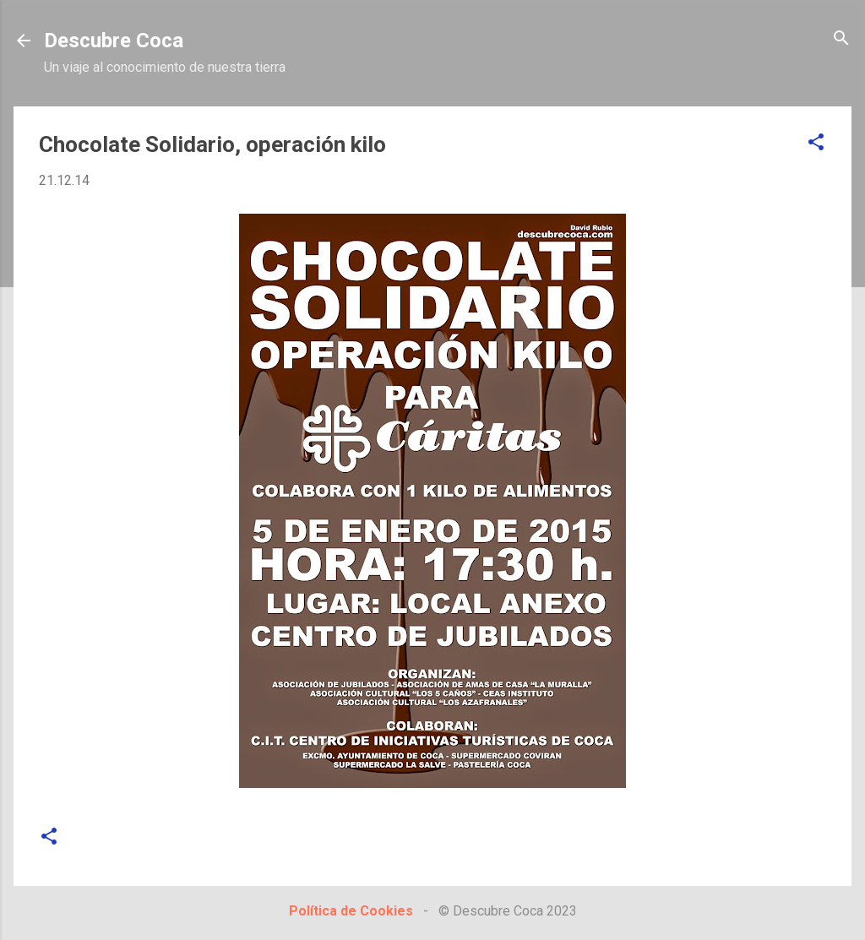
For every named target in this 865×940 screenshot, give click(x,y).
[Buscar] (841, 39)
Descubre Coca (113, 40)
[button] (816, 143)
